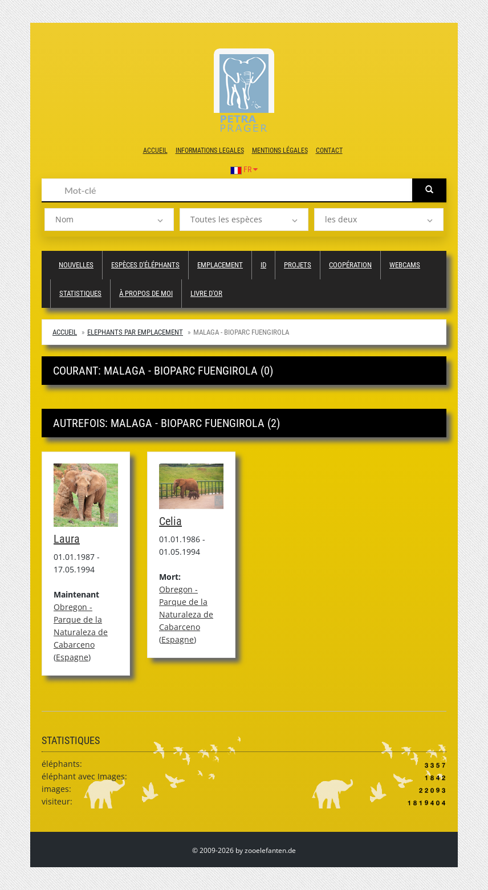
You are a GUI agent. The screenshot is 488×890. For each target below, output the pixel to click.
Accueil (155, 151)
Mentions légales (280, 151)
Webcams (404, 265)
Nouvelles (76, 265)
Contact (329, 151)
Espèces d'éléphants (145, 265)
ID (263, 265)
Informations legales (210, 151)
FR (244, 169)
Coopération (350, 265)
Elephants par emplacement (135, 332)
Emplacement (220, 265)
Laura (67, 539)
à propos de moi (146, 293)
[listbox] (109, 219)
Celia (170, 521)
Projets (297, 265)
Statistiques (80, 293)
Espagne (72, 657)
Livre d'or (206, 293)
